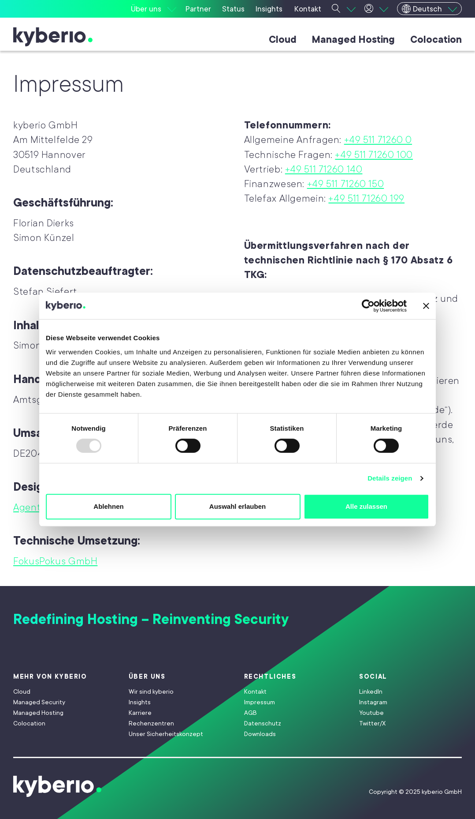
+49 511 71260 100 (374, 154)
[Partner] (199, 8)
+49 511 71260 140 (324, 169)
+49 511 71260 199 (366, 198)
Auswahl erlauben (237, 506)
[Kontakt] (308, 8)
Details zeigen (389, 478)
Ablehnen (108, 506)
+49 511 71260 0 (378, 139)
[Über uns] (153, 8)
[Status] (234, 8)
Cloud (283, 39)
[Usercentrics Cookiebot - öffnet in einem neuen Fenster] (368, 305)
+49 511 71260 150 (345, 183)
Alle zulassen (366, 506)
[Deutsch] (429, 8)
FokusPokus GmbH (55, 561)
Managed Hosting (353, 39)
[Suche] (344, 8)
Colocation (436, 39)
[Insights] (270, 8)
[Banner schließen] (426, 306)
